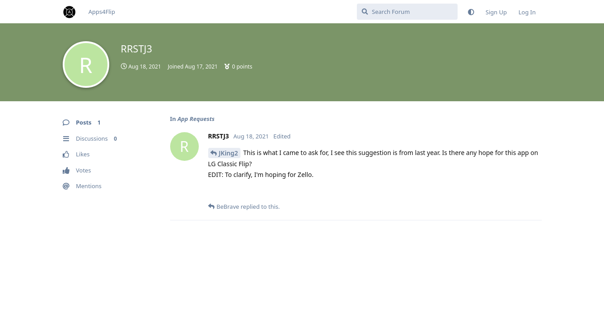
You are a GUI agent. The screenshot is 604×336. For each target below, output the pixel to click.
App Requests (195, 119)
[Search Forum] (407, 12)
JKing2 (228, 153)
